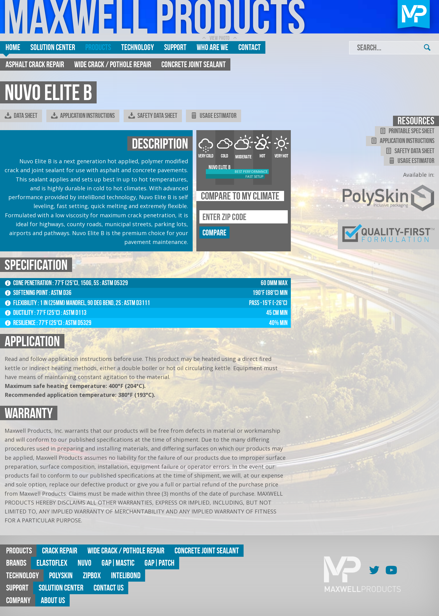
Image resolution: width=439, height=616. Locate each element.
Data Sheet (21, 116)
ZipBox (92, 575)
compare (214, 232)
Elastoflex (52, 562)
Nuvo (84, 562)
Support (175, 47)
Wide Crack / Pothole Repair (112, 64)
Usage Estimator (214, 116)
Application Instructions (83, 116)
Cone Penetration (28, 282)
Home (13, 47)
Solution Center (52, 47)
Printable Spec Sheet (406, 131)
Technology (137, 47)
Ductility (19, 312)
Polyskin (61, 575)
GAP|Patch (159, 562)
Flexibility (21, 302)
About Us (53, 600)
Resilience (21, 322)
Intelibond (126, 575)
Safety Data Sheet (152, 116)
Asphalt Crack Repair (35, 64)
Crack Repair (59, 550)
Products (98, 47)
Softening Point (27, 292)
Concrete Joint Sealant (193, 64)
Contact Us (109, 587)
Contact (249, 47)
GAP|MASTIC (118, 562)
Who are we (212, 47)
